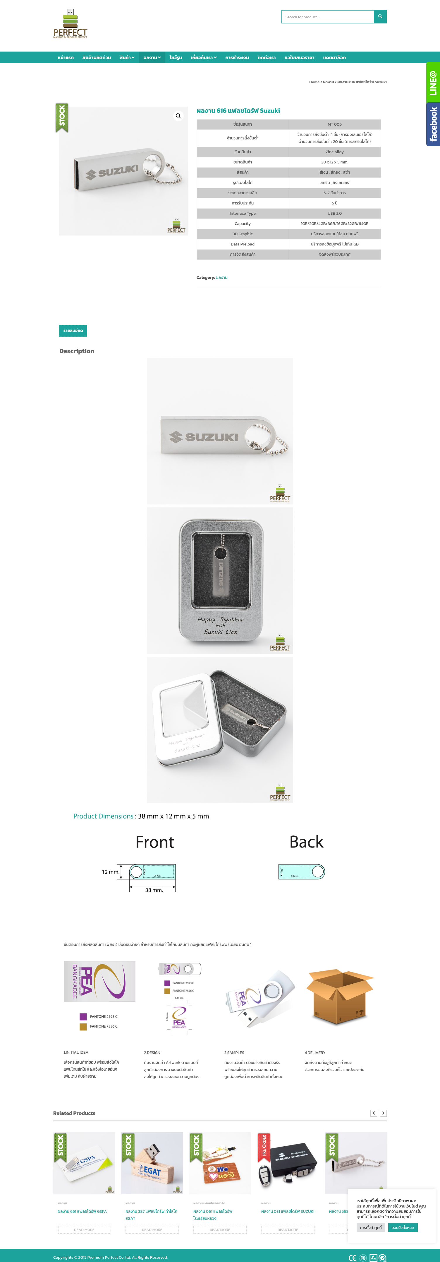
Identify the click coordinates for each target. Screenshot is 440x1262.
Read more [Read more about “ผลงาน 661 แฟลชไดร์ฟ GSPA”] (84, 1225)
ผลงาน (152, 53)
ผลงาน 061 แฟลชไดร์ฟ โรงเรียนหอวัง (212, 1210)
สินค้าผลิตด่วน (96, 53)
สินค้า (127, 53)
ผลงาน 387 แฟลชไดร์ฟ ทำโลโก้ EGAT (151, 1210)
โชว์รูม (176, 53)
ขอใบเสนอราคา (299, 53)
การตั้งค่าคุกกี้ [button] (371, 1227)
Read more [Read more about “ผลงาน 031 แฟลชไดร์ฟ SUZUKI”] (288, 1225)
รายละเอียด (73, 326)
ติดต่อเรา (267, 53)
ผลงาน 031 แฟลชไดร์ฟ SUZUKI (287, 1207)
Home (314, 77)
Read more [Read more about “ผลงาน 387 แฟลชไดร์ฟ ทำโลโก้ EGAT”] (152, 1225)
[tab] (73, 326)
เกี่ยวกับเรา (203, 53)
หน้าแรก (66, 53)
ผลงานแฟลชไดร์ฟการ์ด (209, 1199)
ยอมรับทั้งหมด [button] (403, 1227)
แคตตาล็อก (334, 53)
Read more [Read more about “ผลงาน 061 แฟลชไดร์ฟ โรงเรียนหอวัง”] (220, 1225)
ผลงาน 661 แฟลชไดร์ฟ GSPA (82, 1207)
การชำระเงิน (237, 53)
